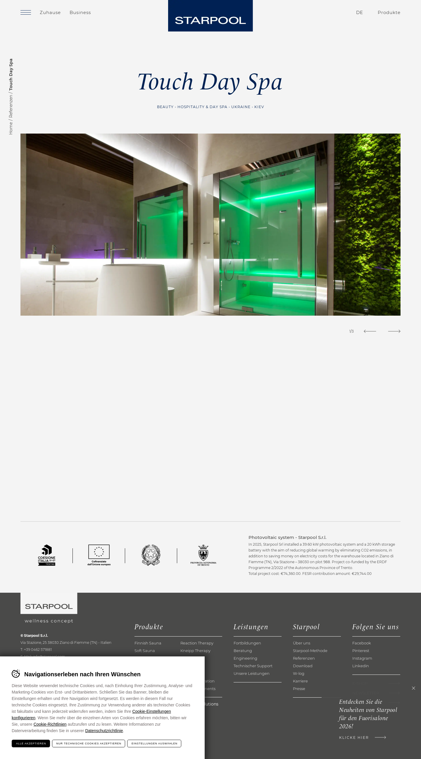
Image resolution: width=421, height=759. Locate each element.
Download (303, 665)
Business (80, 12)
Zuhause (50, 12)
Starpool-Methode (310, 650)
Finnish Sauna (147, 643)
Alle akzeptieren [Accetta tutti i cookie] (31, 743)
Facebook (361, 643)
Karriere (300, 681)
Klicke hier (354, 737)
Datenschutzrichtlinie (104, 730)
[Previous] (370, 331)
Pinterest (360, 650)
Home (10, 128)
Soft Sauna (144, 650)
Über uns (301, 643)
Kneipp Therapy (195, 650)
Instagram (362, 658)
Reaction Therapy (196, 643)
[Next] (394, 331)
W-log (298, 673)
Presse (299, 688)
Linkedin (360, 665)
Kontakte (324, 13)
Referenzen (10, 106)
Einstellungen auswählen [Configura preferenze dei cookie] (154, 743)
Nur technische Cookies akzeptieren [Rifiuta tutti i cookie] (88, 743)
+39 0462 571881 (38, 649)
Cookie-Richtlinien (50, 724)
